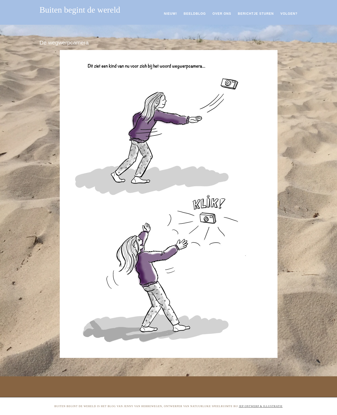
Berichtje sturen (256, 14)
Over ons (221, 14)
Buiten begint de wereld (79, 9)
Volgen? (289, 14)
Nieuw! (170, 14)
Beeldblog (195, 14)
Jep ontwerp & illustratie (261, 406)
